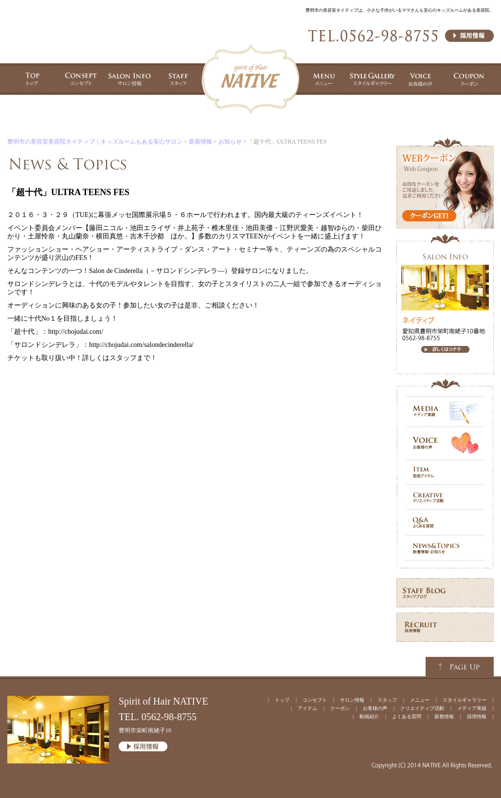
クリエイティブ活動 (422, 708)
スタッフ (387, 700)
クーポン (340, 708)
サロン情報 (352, 700)
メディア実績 (471, 708)
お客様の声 (375, 708)
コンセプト (315, 700)
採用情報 (476, 716)
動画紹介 (369, 716)
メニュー (419, 700)
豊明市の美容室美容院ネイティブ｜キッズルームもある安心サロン (94, 141)
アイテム (307, 708)
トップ (282, 700)
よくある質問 (406, 716)
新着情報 (200, 141)
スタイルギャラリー (464, 700)
